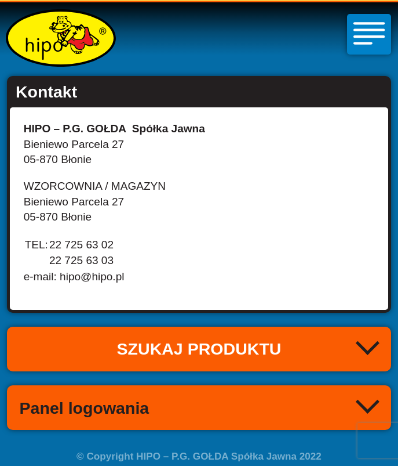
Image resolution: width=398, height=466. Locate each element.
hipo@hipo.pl (92, 276)
